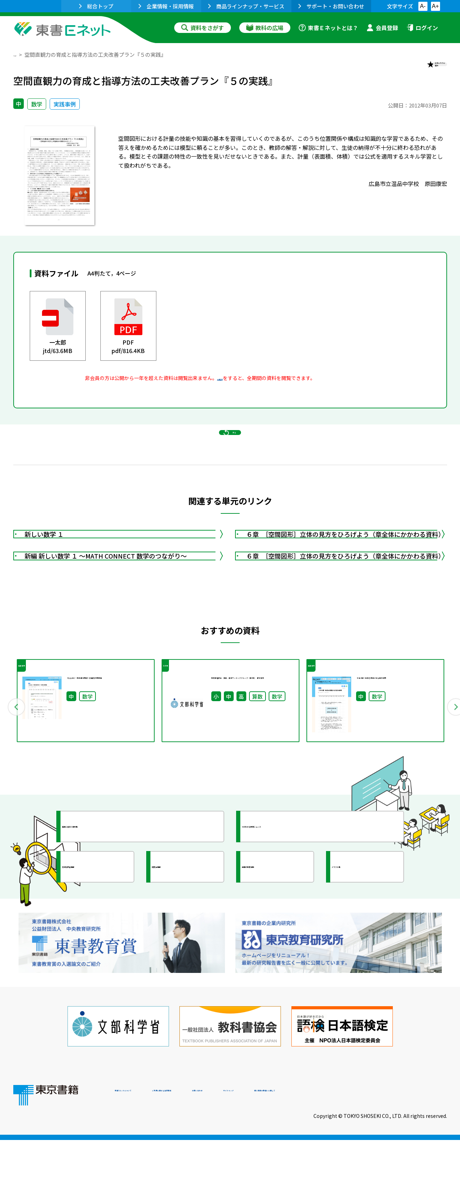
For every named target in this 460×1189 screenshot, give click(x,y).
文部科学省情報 (97, 946)
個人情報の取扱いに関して (413, 1141)
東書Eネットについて (142, 1141)
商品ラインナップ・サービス (246, 6)
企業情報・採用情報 (166, 6)
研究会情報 (180, 946)
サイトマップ (342, 1141)
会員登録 (382, 27)
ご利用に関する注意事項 (220, 1141)
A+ (435, 6)
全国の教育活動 (276, 946)
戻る (230, 462)
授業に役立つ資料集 (103, 906)
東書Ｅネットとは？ (328, 27)
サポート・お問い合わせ (331, 6)
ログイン (422, 27)
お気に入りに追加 (416, 69)
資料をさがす (202, 27)
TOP (18, 54)
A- (423, 6)
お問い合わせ (288, 1141)
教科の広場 (264, 27)
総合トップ (96, 6)
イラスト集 (360, 946)
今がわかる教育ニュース (288, 906)
